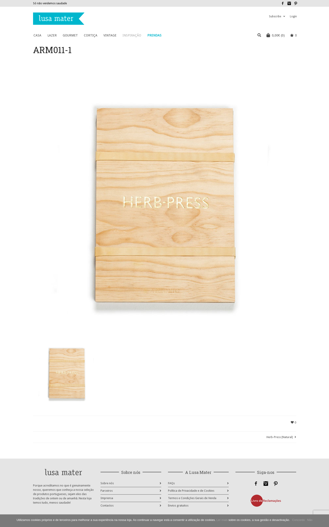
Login (293, 16)
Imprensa (107, 498)
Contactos (107, 505)
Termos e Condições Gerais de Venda (192, 498)
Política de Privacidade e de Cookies (191, 490)
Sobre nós (107, 483)
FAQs (171, 483)
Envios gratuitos (178, 505)
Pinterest (295, 3)
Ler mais (222, 520)
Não (309, 520)
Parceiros (107, 490)
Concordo (298, 520)
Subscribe (275, 16)
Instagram (289, 3)
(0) (275, 35)
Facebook (282, 3)
